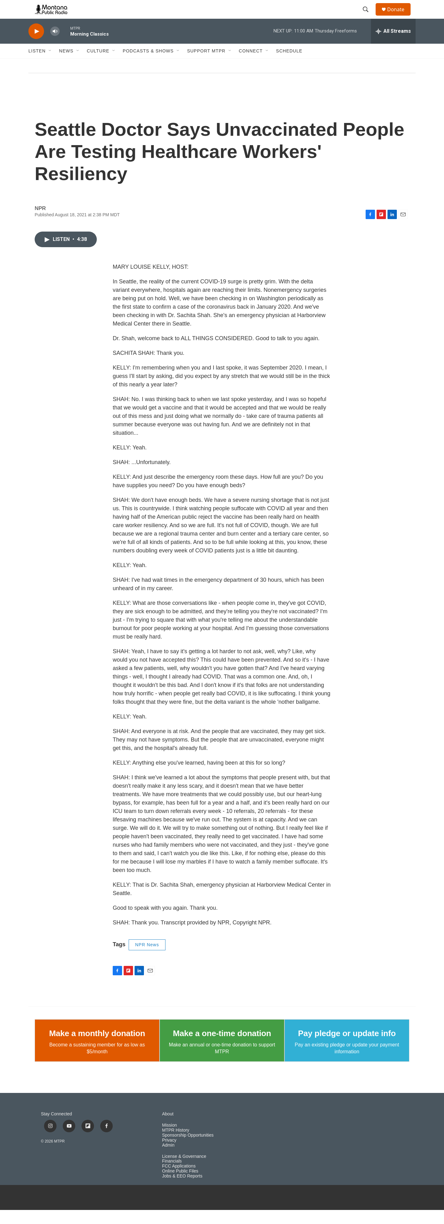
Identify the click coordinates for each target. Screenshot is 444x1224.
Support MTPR (206, 64)
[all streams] (393, 45)
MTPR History (175, 1144)
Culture (98, 64)
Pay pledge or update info (347, 1047)
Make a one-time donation (222, 1047)
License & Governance (184, 1170)
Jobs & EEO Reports (182, 1190)
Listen (37, 64)
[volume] (55, 45)
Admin (168, 1159)
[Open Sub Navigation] (50, 64)
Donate (399, 16)
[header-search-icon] (368, 16)
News (66, 64)
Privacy (169, 1154)
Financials (172, 1175)
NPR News (147, 958)
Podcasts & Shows (148, 64)
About (168, 1128)
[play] (36, 45)
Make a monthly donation (97, 1047)
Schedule (289, 64)
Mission (169, 1139)
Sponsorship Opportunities (188, 1149)
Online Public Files (180, 1185)
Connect (251, 64)
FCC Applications (178, 1180)
